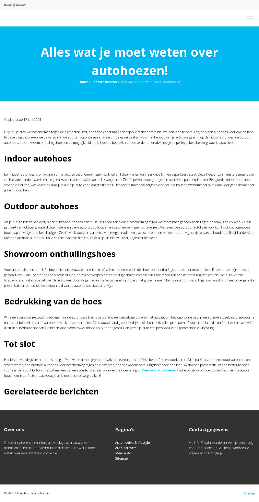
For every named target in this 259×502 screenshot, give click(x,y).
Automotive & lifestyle (132, 442)
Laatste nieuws (104, 82)
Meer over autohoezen (158, 370)
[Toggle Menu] (249, 18)
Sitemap (121, 458)
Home (83, 82)
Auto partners (126, 448)
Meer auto (123, 453)
